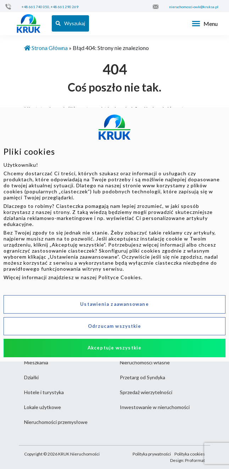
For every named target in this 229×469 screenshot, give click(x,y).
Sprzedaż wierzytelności (146, 392)
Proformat (195, 460)
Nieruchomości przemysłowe (56, 422)
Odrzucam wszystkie (114, 326)
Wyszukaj (70, 23)
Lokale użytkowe (42, 407)
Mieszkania (36, 362)
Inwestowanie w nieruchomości (155, 407)
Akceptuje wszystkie (114, 348)
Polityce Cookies (119, 277)
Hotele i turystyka (44, 392)
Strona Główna (46, 47)
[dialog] (114, 234)
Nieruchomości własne (145, 362)
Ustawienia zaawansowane (114, 304)
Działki (31, 377)
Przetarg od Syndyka (142, 377)
